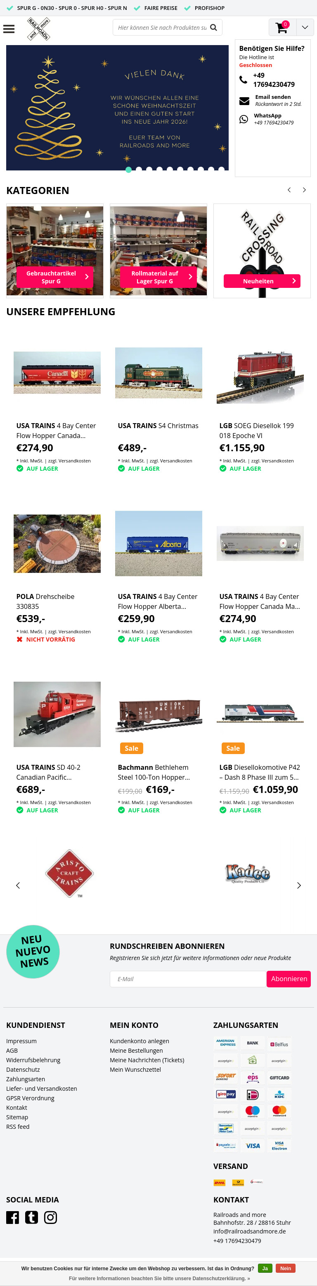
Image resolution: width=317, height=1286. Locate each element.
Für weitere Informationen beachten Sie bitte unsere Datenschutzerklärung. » (159, 1278)
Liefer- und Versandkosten (41, 1088)
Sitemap (17, 1117)
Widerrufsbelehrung (33, 1060)
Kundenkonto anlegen (139, 1041)
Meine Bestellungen (136, 1050)
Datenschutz (23, 1069)
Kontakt (16, 1107)
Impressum (21, 1041)
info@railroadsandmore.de (249, 1231)
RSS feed (18, 1126)
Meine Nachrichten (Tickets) (147, 1060)
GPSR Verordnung (30, 1098)
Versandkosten (75, 460)
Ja (265, 1269)
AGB (12, 1050)
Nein (285, 1269)
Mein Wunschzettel (135, 1069)
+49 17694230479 (237, 1241)
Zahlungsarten (25, 1079)
